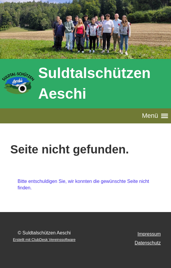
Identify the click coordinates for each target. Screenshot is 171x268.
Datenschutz (148, 242)
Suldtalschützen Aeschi (94, 83)
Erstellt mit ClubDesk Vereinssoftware (44, 239)
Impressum (149, 233)
